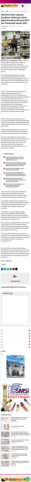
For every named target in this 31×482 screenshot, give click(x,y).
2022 (15, 342)
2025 (15, 333)
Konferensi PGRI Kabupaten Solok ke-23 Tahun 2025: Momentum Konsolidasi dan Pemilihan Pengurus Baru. (15, 158)
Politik (7, 11)
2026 (15, 331)
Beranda (2, 11)
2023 (15, 339)
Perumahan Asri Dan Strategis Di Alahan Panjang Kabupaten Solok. (20, 440)
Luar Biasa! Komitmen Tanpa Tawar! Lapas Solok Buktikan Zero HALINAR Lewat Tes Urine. (19, 455)
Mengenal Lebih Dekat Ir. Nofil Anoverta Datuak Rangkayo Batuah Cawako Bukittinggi (20, 419)
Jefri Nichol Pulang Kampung (17, 426)
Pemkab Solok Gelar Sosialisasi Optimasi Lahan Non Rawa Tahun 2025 (15, 169)
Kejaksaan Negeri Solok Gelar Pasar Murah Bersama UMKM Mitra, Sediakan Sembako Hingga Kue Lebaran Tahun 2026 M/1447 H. (19, 448)
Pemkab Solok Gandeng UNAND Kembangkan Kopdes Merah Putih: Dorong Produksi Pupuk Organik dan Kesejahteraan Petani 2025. (16, 164)
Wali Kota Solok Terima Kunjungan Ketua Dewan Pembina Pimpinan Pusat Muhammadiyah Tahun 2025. (15, 185)
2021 (15, 345)
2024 (15, 336)
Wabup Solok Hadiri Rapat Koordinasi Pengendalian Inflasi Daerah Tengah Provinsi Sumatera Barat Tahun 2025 (16, 180)
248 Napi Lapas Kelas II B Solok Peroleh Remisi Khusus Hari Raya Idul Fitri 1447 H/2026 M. (20, 463)
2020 (15, 347)
